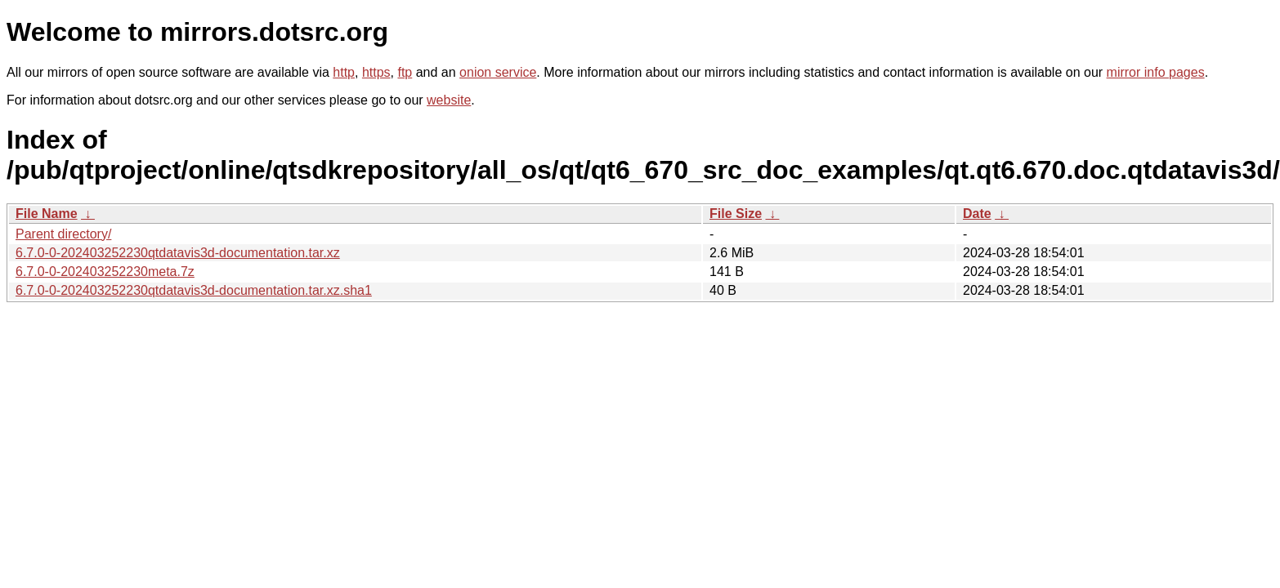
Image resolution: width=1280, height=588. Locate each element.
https (376, 72)
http (344, 72)
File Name (47, 213)
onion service (497, 72)
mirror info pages (1156, 72)
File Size (735, 213)
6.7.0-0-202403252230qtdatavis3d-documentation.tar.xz (178, 253)
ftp (404, 72)
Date (977, 213)
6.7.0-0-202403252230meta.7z (105, 271)
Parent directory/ (63, 234)
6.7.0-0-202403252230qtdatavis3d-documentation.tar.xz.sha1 (194, 290)
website (449, 100)
